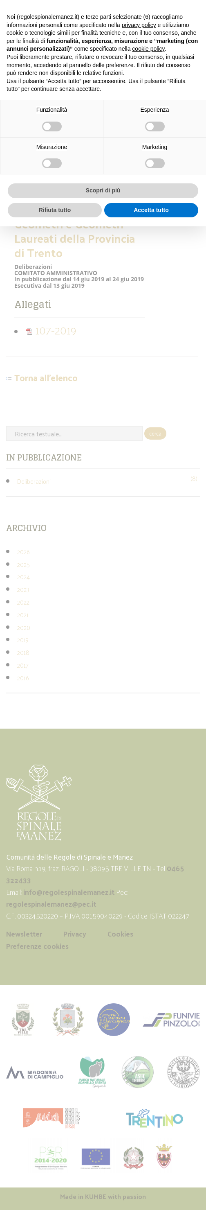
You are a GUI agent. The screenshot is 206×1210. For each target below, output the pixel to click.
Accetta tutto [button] (151, 210)
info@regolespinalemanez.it (68, 891)
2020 (23, 627)
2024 (23, 576)
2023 (23, 589)
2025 (23, 564)
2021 (23, 614)
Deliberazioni (34, 481)
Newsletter (24, 933)
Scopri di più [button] (103, 190)
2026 (23, 551)
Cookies (120, 933)
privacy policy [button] (139, 25)
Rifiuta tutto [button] (55, 210)
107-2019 (50, 329)
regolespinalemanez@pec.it (52, 903)
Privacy (74, 933)
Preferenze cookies (37, 946)
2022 (23, 601)
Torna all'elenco (46, 377)
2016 (23, 677)
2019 (23, 639)
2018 (23, 652)
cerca (155, 433)
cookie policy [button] (148, 48)
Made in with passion (103, 1196)
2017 (23, 664)
